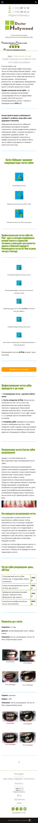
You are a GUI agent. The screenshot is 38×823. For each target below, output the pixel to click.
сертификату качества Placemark (21, 820)
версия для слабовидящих (11, 50)
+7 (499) (20, 12)
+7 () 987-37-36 (19, 788)
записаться (23, 50)
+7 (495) (20, 8)
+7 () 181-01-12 (19, 790)
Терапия (10, 56)
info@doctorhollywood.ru (19, 15)
